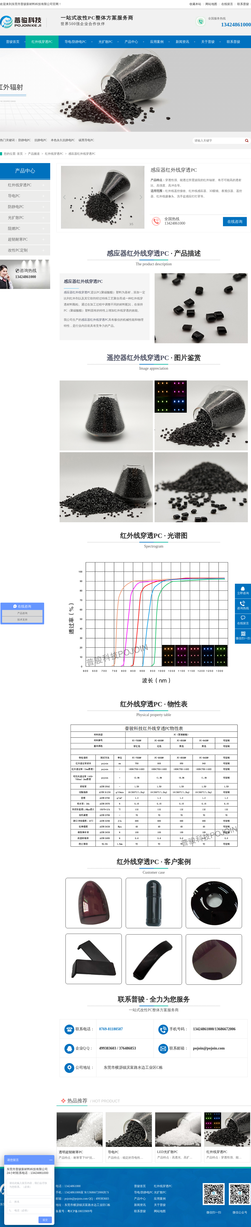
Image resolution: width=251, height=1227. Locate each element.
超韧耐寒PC (18, 239)
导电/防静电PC (75, 41)
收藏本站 (195, 4)
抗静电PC (41, 140)
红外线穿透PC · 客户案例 (154, 923)
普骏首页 (12, 41)
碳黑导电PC (86, 140)
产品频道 (34, 153)
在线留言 (227, 4)
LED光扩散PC (167, 1152)
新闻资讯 (182, 41)
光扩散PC (106, 41)
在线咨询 (234, 222)
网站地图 (211, 4)
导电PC (14, 196)
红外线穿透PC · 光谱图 (154, 613)
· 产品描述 (154, 258)
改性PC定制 (18, 250)
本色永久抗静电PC (63, 140)
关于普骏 (208, 41)
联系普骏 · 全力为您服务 (154, 1004)
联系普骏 (243, 4)
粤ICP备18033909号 (79, 1211)
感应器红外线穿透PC (81, 153)
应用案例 (157, 41)
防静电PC (24, 140)
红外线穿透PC (42, 41)
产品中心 (131, 41)
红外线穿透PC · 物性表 (154, 775)
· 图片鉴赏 (154, 363)
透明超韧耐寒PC (71, 1152)
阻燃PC (14, 228)
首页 (20, 153)
